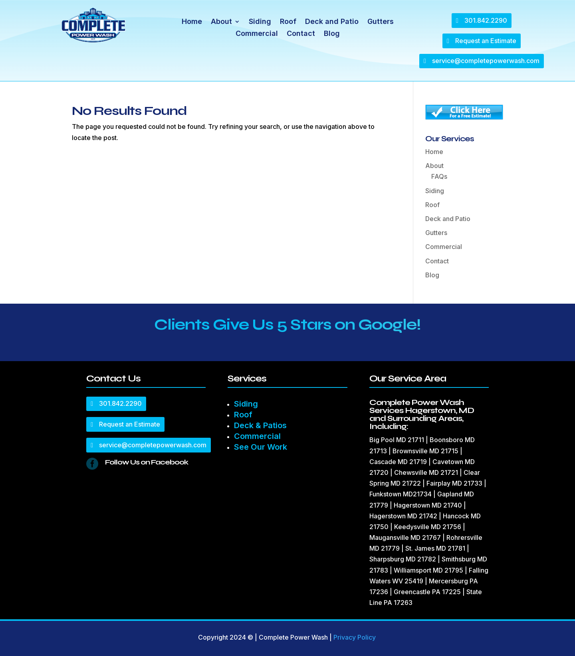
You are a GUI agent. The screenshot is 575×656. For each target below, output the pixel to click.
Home (192, 22)
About (221, 22)
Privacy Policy (354, 637)
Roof (288, 22)
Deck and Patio (332, 22)
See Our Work (260, 447)
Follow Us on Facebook (146, 462)
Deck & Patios (260, 425)
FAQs (439, 176)
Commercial (257, 34)
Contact (301, 34)
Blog (332, 34)
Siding (260, 22)
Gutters (380, 22)
